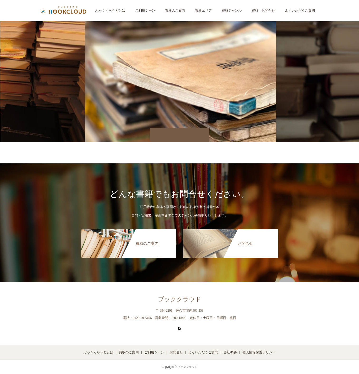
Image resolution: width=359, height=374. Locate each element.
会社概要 (230, 352)
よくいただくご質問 (300, 10)
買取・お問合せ (263, 10)
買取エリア (203, 10)
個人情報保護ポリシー (259, 352)
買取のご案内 (175, 10)
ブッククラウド (179, 299)
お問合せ (176, 352)
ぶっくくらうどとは (110, 10)
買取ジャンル (232, 10)
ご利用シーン (145, 10)
